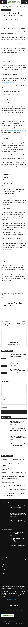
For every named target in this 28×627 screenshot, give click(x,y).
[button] (2, 2)
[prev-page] (2, 377)
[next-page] (5, 377)
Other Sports (8, 6)
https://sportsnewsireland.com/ (14, 344)
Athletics (3, 358)
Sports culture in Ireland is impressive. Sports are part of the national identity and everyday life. (18, 371)
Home (2, 6)
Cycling (12, 6)
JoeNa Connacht (8, 19)
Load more (14, 451)
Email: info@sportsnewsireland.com (15, 600)
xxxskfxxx (3, 476)
